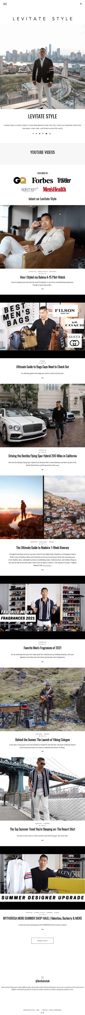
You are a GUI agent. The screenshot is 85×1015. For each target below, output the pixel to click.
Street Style (39, 912)
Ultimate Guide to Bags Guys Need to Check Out (42, 366)
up (42, 1012)
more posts (43, 941)
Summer (46, 823)
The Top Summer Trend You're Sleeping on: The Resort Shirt (42, 829)
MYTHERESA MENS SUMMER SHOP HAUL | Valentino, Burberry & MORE (42, 918)
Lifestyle (32, 271)
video (42, 361)
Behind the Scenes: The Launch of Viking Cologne (42, 739)
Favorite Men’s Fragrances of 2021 (42, 647)
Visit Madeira (47, 565)
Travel (51, 542)
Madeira (34, 542)
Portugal (43, 542)
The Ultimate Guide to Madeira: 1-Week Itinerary (42, 547)
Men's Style (43, 271)
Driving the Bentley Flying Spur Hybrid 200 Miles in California (43, 455)
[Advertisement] (42, 999)
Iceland (39, 734)
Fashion (38, 823)
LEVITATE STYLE (29, 1010)
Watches (52, 271)
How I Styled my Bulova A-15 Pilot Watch (42, 277)
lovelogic (58, 1010)
